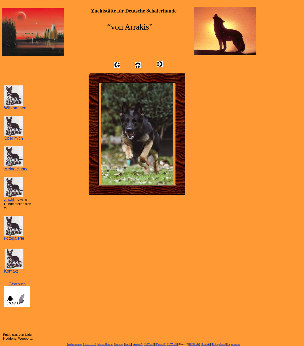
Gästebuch (17, 284)
